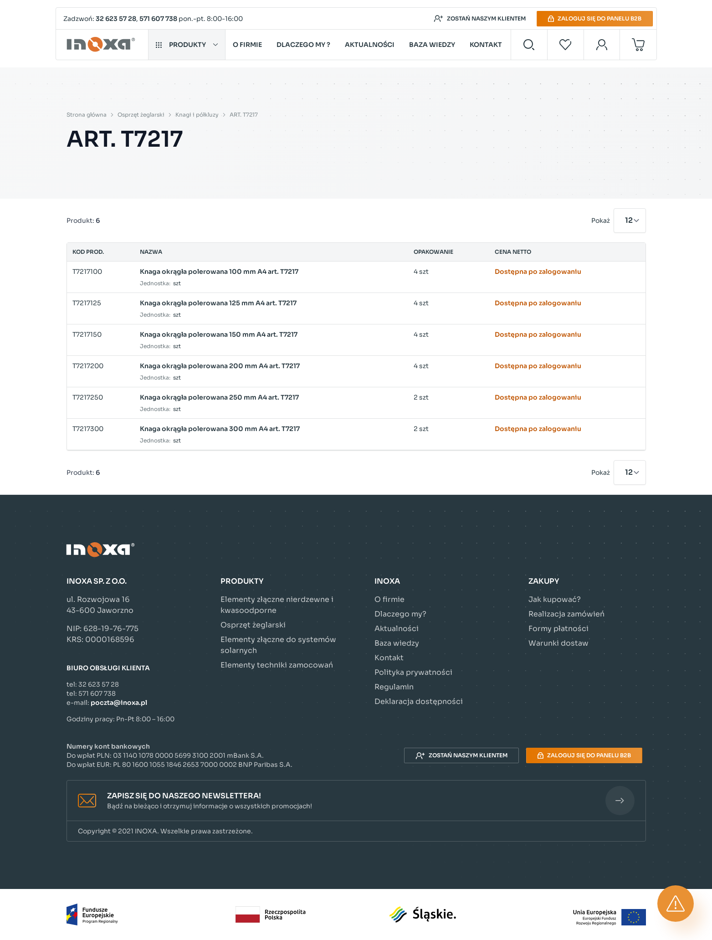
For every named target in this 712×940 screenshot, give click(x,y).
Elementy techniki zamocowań (276, 665)
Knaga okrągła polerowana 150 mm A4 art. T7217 (218, 334)
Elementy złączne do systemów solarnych (278, 645)
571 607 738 (158, 19)
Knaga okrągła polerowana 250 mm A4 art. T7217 (219, 397)
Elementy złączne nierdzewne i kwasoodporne (276, 605)
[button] (356, 801)
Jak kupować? (554, 599)
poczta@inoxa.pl (119, 703)
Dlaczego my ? (303, 45)
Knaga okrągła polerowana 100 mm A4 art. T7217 (219, 271)
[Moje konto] (602, 45)
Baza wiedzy (432, 45)
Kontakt (486, 45)
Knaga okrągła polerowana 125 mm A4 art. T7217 (218, 303)
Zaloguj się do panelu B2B (594, 18)
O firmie (247, 45)
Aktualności (369, 45)
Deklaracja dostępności (418, 701)
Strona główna (87, 114)
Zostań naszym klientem (480, 18)
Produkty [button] (187, 45)
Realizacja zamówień (566, 614)
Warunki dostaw (558, 643)
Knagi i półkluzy (197, 114)
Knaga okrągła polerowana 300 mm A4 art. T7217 (220, 429)
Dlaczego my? (400, 614)
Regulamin (394, 687)
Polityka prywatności (413, 672)
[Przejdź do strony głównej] (102, 45)
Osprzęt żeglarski (141, 114)
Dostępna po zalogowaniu (538, 271)
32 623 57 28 (116, 19)
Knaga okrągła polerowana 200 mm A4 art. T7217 (220, 366)
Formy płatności (558, 628)
